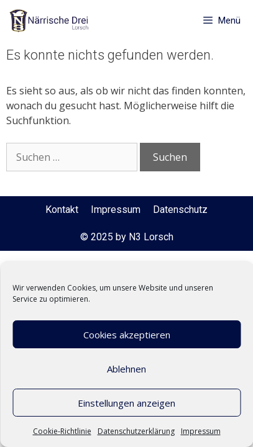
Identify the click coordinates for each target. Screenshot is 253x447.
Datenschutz (180, 209)
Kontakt (61, 209)
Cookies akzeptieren (126, 334)
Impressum (201, 431)
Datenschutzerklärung (136, 431)
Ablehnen (126, 369)
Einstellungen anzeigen (126, 403)
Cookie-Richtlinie (62, 431)
